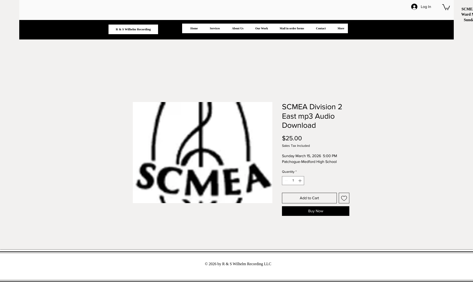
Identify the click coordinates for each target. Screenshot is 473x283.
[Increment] (300, 180)
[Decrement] (286, 180)
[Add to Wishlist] (344, 198)
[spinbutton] (293, 180)
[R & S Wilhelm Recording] (133, 29)
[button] (446, 7)
